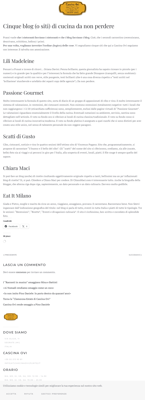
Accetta (11, 394)
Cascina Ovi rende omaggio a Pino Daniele (26, 304)
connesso (21, 272)
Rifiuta (28, 394)
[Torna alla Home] (72, 8)
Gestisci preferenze (54, 394)
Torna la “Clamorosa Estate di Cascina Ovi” (27, 299)
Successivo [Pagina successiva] (135, 255)
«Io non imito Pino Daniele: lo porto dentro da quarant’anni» (37, 293)
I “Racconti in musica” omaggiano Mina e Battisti (30, 282)
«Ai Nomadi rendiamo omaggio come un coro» (28, 288)
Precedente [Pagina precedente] (10, 255)
